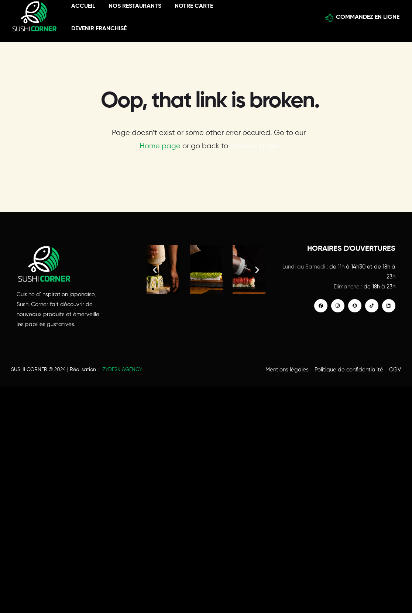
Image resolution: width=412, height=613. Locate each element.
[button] (154, 269)
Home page (160, 146)
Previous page (254, 146)
